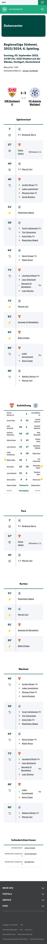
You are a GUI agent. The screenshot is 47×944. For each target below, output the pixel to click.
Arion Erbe (27, 236)
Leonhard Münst (29, 276)
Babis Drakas (23, 338)
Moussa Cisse (28, 193)
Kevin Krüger (28, 256)
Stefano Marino (29, 377)
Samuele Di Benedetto (26, 285)
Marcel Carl (27, 169)
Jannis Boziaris (28, 197)
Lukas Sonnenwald (27, 355)
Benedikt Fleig (29, 862)
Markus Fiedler (12, 485)
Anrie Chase (27, 361)
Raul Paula (10, 466)
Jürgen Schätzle (30, 71)
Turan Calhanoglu (30, 228)
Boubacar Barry (29, 135)
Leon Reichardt (29, 280)
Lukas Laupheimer (30, 189)
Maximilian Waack (26, 213)
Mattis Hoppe (11, 440)
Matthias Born (35, 485)
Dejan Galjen (21, 152)
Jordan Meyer (28, 185)
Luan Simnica (28, 291)
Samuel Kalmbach (31, 854)
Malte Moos (27, 260)
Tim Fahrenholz (29, 232)
